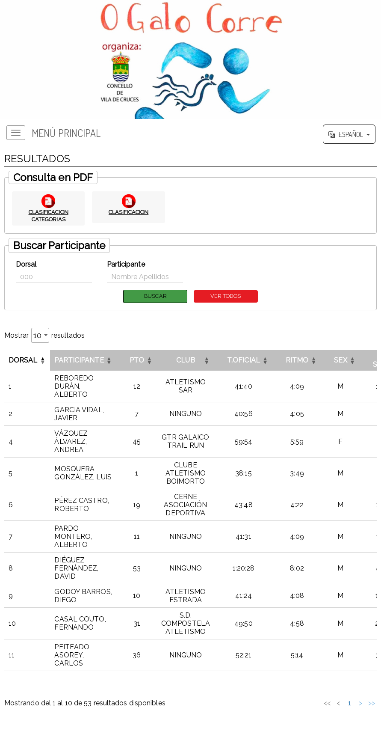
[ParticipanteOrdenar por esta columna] (83, 360)
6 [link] (349, 703)
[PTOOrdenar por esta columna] (137, 360)
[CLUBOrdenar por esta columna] (185, 360)
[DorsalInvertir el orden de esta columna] (27, 360)
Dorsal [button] (23, 361)
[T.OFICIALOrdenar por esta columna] (243, 360)
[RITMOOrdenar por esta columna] (297, 360)
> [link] (360, 703)
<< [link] (271, 703)
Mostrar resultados (44, 335)
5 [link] (338, 703)
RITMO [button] (297, 361)
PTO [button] (137, 361)
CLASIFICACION (128, 211)
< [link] (282, 703)
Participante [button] (78, 361)
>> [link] (371, 703)
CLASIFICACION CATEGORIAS (48, 215)
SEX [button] (340, 361)
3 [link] (316, 703)
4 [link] (327, 703)
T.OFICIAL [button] (243, 361)
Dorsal (26, 264)
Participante (126, 264)
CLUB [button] (185, 361)
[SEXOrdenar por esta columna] (340, 360)
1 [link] (293, 703)
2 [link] (305, 703)
